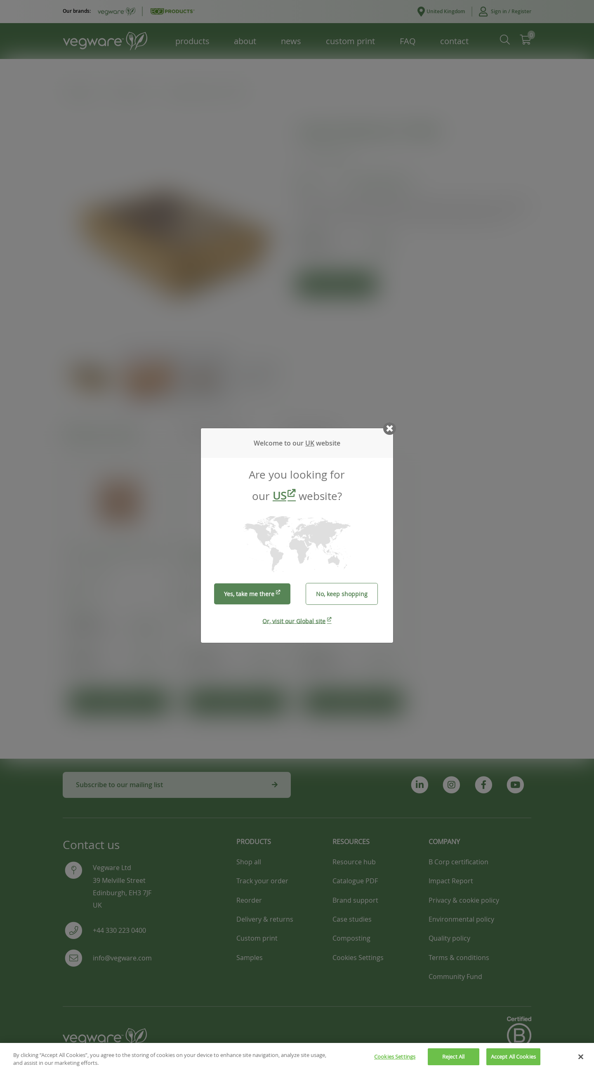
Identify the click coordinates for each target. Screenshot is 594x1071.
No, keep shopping (342, 594)
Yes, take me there (249, 594)
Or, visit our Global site (293, 621)
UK (309, 443)
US (279, 495)
